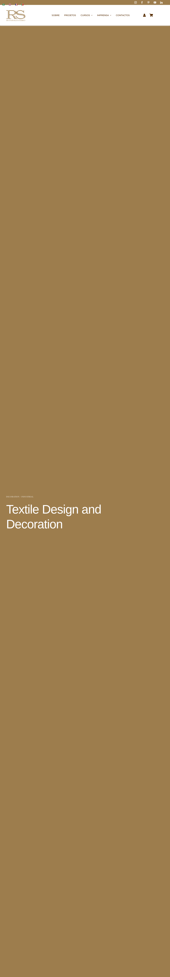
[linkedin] (161, 2)
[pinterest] (148, 2)
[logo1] (15, 8)
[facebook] (142, 2)
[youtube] (154, 2)
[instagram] (135, 2)
